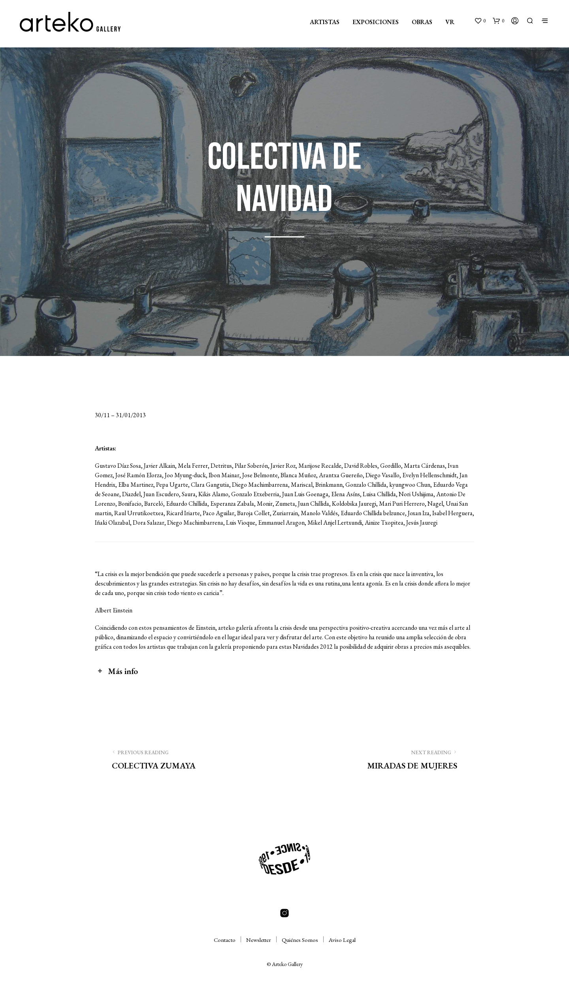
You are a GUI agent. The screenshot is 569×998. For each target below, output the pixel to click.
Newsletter (258, 939)
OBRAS (422, 22)
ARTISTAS (324, 22)
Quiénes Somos (300, 939)
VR (449, 22)
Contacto (225, 939)
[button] (480, 21)
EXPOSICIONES (375, 22)
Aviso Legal (342, 939)
